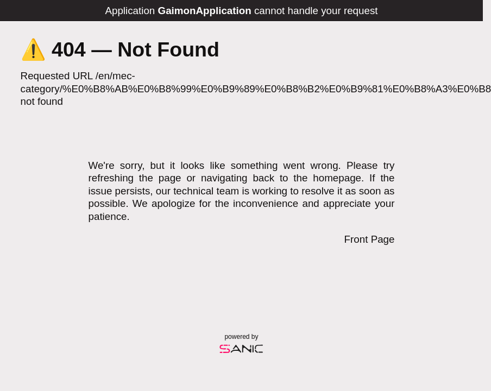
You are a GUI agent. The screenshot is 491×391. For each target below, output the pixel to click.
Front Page (369, 239)
